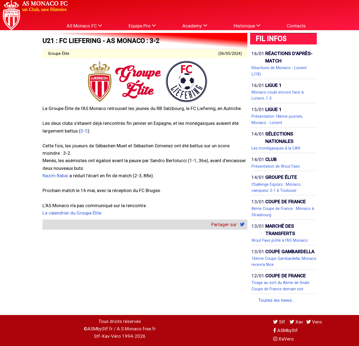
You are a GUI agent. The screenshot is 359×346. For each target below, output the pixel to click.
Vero (314, 322)
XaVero (283, 339)
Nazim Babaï (55, 175)
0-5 (84, 131)
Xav (296, 322)
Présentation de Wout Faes (275, 166)
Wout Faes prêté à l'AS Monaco (279, 240)
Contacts (296, 26)
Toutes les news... (276, 300)
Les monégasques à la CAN (275, 148)
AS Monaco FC (84, 26)
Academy (194, 26)
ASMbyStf (285, 330)
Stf (279, 322)
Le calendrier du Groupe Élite (72, 213)
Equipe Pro (142, 26)
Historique (247, 26)
